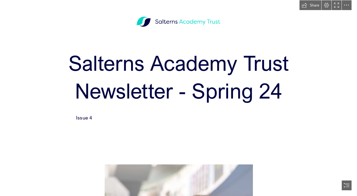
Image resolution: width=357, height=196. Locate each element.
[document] (178, 98)
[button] (310, 5)
